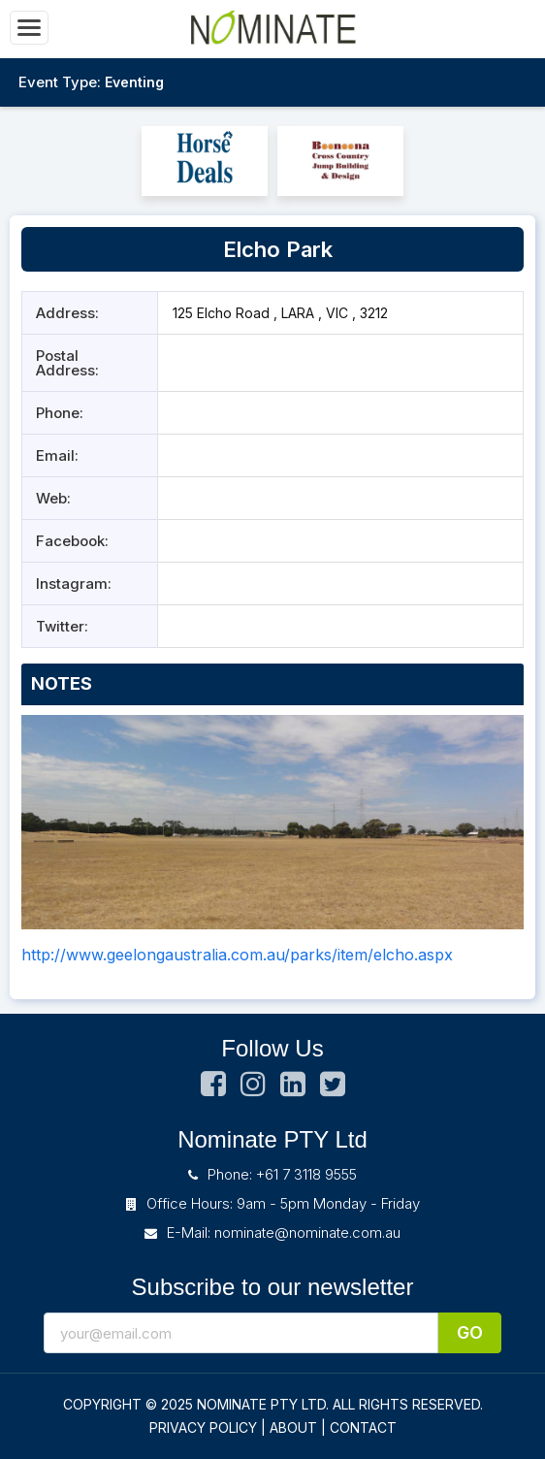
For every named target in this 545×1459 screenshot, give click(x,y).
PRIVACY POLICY (203, 1427)
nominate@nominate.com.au (307, 1232)
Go (470, 1332)
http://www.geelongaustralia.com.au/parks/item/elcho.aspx (237, 954)
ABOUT (293, 1427)
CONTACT (363, 1427)
